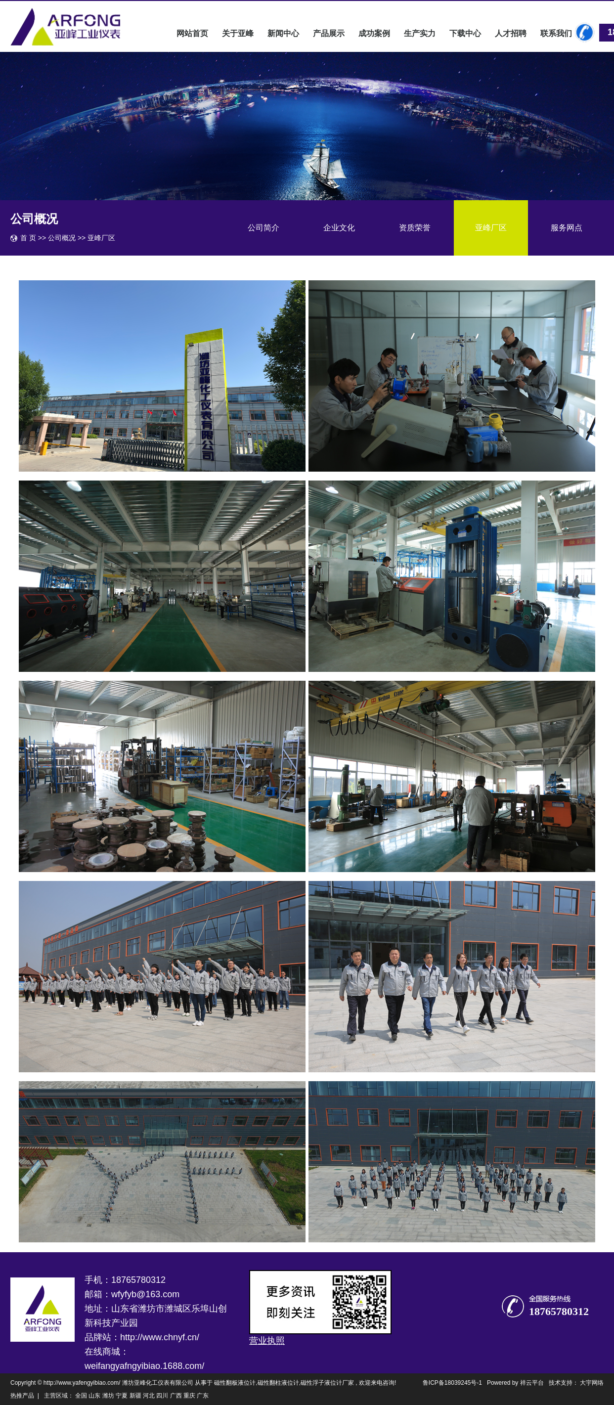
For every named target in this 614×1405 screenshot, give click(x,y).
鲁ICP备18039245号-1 (452, 1382)
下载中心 (465, 33)
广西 (176, 1395)
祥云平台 (532, 1382)
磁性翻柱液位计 (278, 1382)
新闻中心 (283, 33)
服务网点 (566, 227)
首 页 (28, 238)
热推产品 (22, 1395)
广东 (203, 1395)
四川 (162, 1395)
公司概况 (63, 238)
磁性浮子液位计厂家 (327, 1382)
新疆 (135, 1395)
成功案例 (374, 33)
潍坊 (108, 1395)
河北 (149, 1395)
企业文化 (339, 227)
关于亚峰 (238, 33)
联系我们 (556, 33)
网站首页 (192, 33)
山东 (94, 1395)
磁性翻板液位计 (235, 1382)
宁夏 (122, 1395)
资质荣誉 (415, 227)
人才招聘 (510, 33)
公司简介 (263, 227)
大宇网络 (592, 1382)
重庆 (189, 1395)
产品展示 (329, 33)
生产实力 (420, 33)
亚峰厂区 (491, 227)
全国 (81, 1395)
